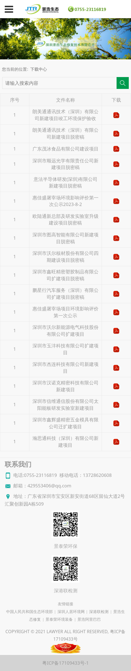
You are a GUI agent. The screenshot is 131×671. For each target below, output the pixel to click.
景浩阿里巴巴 (89, 619)
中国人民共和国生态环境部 (29, 612)
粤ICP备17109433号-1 (65, 663)
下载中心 (38, 69)
